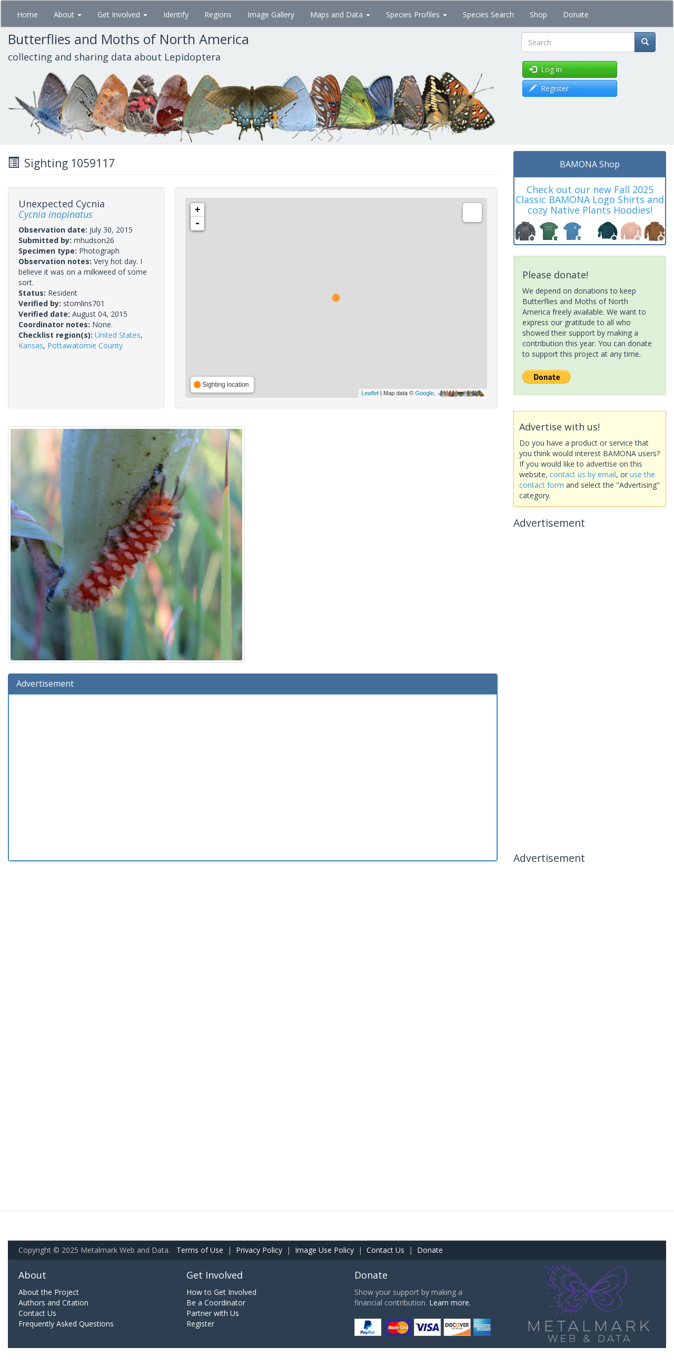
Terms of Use (199, 1250)
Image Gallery (270, 14)
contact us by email (583, 474)
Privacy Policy (259, 1250)
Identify (176, 14)
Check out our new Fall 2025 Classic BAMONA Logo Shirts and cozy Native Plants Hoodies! (590, 200)
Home (27, 14)
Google (424, 393)
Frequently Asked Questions (66, 1324)
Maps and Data (340, 14)
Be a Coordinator (215, 1303)
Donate (576, 14)
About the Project (48, 1292)
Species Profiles (416, 14)
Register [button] (549, 88)
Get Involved (122, 14)
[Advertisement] (253, 776)
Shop (538, 14)
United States (118, 335)
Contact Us (385, 1250)
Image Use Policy (324, 1250)
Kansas (30, 345)
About (68, 14)
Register (200, 1324)
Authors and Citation (53, 1303)
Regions (218, 14)
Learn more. (450, 1303)
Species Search (488, 14)
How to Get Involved (221, 1292)
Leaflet (370, 393)
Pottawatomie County (85, 345)
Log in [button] (545, 69)
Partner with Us (212, 1313)
